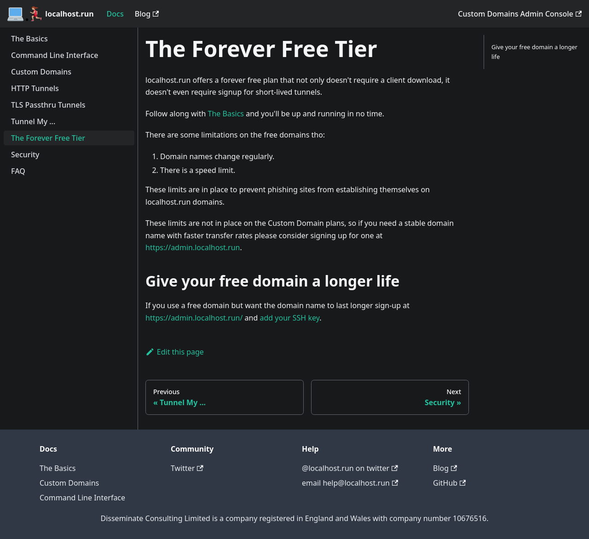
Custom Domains (41, 72)
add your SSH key (289, 318)
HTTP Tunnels (35, 88)
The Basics (29, 39)
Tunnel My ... (33, 121)
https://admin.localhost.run (192, 247)
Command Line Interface (54, 55)
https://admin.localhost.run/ (194, 318)
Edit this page (174, 352)
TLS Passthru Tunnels (48, 105)
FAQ (18, 171)
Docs (115, 14)
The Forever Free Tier (48, 138)
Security (25, 154)
